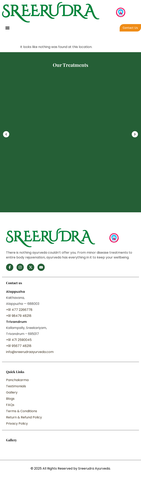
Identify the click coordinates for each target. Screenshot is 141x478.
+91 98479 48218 (18, 315)
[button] (7, 27)
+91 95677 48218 (18, 346)
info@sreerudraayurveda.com (30, 352)
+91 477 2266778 (19, 309)
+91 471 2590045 (19, 340)
